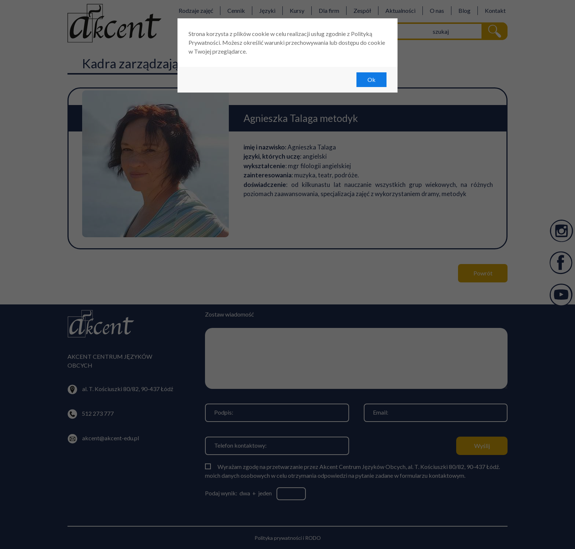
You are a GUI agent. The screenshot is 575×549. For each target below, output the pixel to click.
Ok (371, 79)
